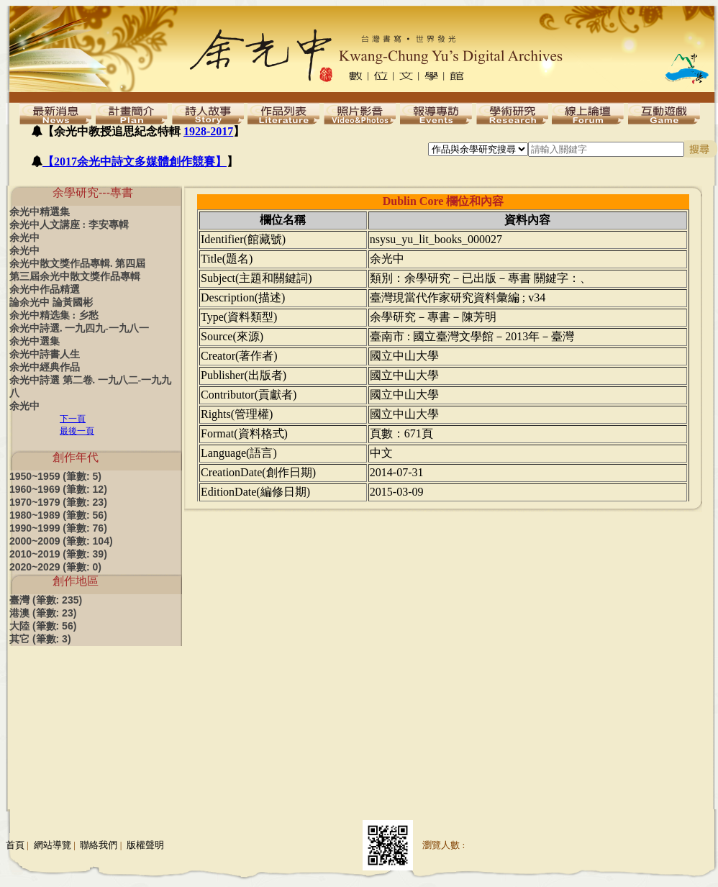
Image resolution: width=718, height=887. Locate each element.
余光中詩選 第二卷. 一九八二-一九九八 (90, 387)
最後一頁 (77, 431)
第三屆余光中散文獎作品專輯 (74, 276)
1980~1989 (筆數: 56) (58, 515)
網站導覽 (52, 845)
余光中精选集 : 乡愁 (54, 315)
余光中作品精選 (44, 289)
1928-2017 (208, 131)
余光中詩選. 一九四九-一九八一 (79, 328)
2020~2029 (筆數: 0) (55, 567)
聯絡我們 (98, 845)
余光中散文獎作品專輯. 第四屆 (77, 263)
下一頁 (73, 419)
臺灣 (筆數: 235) (45, 600)
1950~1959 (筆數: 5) (55, 476)
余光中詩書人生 (44, 354)
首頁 (15, 845)
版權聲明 (145, 845)
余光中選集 (34, 341)
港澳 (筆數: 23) (42, 613)
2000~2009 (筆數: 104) (61, 541)
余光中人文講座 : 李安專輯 (69, 224)
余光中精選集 (39, 211)
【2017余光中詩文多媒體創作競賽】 (134, 161)
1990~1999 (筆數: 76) (58, 528)
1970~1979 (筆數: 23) (58, 502)
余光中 (24, 237)
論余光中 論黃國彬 (51, 302)
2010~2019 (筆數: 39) (58, 554)
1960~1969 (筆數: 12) (58, 489)
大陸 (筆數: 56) (42, 626)
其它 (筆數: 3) (40, 639)
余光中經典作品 (44, 367)
